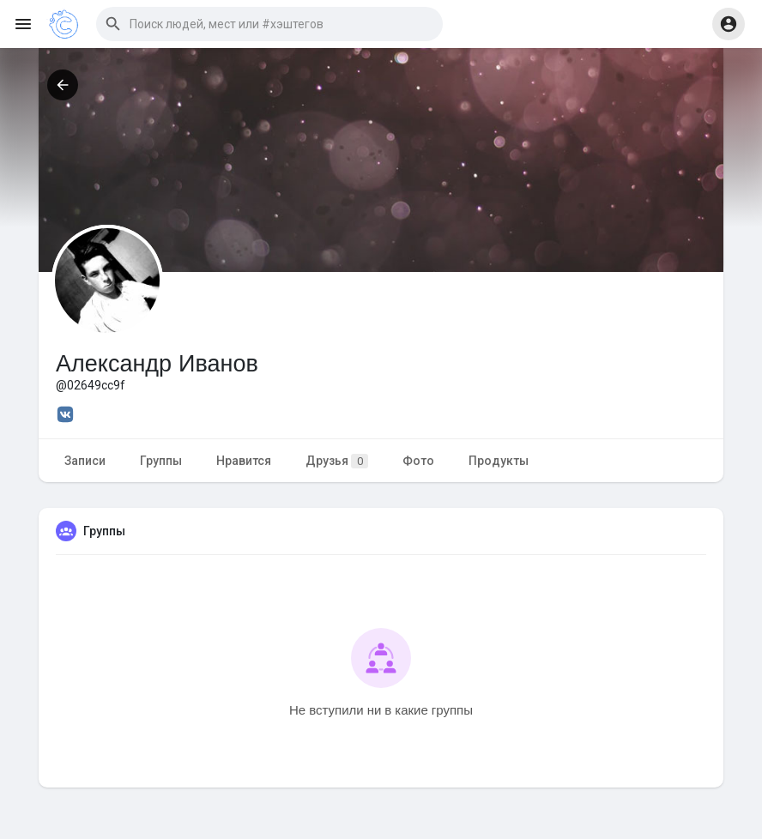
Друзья (336, 461)
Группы (161, 461)
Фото (418, 461)
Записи (85, 461)
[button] (269, 24)
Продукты (499, 461)
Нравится (243, 461)
